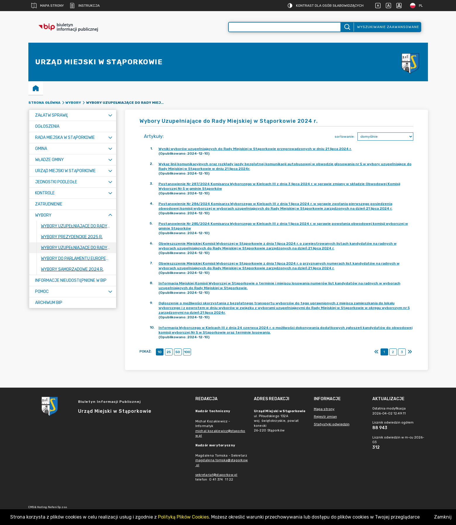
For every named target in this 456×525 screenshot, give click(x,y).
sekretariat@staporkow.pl (216, 475)
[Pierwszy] (376, 351)
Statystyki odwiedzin (332, 424)
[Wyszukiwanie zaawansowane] (284, 27)
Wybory (73, 103)
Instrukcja (85, 5)
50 (177, 352)
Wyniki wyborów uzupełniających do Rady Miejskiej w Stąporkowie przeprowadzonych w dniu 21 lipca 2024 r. (255, 149)
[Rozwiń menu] (110, 115)
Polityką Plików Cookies (183, 517)
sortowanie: (345, 136)
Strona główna (44, 103)
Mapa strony (47, 5)
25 (168, 352)
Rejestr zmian (325, 417)
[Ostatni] (409, 351)
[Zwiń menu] (110, 215)
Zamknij (443, 517)
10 (159, 352)
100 (187, 352)
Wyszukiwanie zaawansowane (388, 27)
